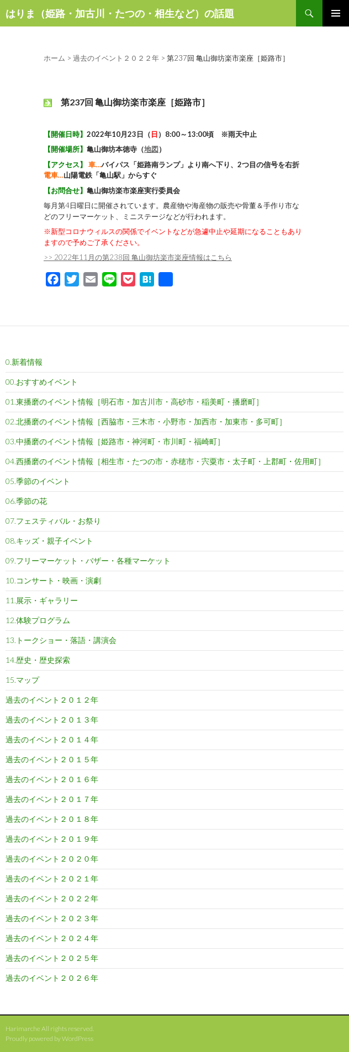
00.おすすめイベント (42, 381)
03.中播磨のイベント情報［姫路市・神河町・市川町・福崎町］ (115, 441)
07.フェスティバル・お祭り (53, 520)
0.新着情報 (24, 361)
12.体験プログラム (38, 620)
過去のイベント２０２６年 (52, 977)
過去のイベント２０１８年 (52, 818)
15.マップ (22, 679)
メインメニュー (335, 13)
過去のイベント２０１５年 (52, 759)
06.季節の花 (26, 501)
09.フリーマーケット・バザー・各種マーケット (88, 560)
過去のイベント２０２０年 (52, 858)
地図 (151, 149)
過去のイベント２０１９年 (52, 838)
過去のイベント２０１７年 (52, 799)
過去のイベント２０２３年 (52, 918)
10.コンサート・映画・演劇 (53, 580)
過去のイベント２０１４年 (52, 739)
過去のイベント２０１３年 (52, 719)
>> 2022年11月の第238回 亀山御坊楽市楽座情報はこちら (138, 257)
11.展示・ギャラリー (42, 600)
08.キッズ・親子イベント (49, 540)
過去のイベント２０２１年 (52, 878)
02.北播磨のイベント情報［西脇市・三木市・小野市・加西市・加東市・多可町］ (146, 421)
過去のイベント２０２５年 (52, 958)
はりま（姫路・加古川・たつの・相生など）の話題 (120, 13)
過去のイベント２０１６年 (52, 779)
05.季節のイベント (38, 481)
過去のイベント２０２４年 (52, 938)
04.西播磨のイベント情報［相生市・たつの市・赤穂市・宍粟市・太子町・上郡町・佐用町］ (165, 461)
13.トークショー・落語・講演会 (61, 640)
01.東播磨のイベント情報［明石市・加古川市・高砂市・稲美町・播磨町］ (134, 401)
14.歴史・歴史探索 (38, 660)
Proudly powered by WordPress (49, 1038)
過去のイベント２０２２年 (52, 898)
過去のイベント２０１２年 (52, 699)
